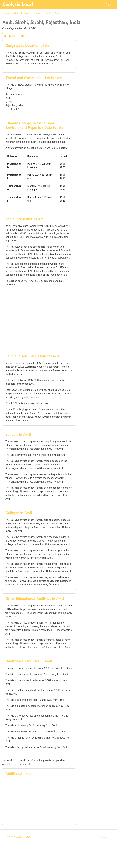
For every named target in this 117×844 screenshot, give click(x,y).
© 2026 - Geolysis (18, 837)
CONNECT (9, 36)
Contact (104, 837)
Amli (57, 13)
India (15, 13)
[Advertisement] (39, 316)
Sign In (109, 4)
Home (5, 13)
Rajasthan (26, 13)
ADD (23, 36)
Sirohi (38, 13)
